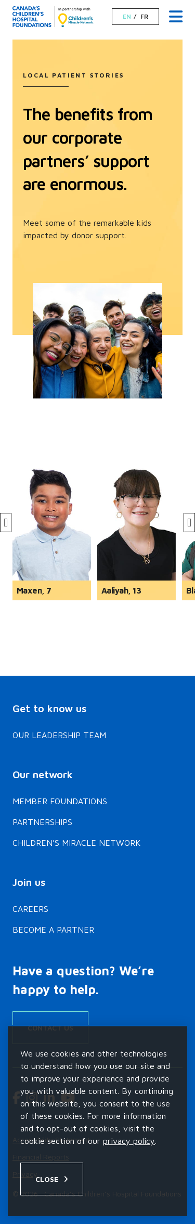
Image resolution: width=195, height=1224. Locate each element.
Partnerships (42, 822)
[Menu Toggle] (176, 17)
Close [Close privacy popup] (46, 1179)
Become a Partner (53, 929)
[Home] (53, 16)
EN (127, 17)
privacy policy (129, 1140)
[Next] (189, 522)
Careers (30, 908)
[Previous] (5, 522)
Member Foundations (59, 801)
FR (144, 17)
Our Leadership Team (59, 735)
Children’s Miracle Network (76, 842)
